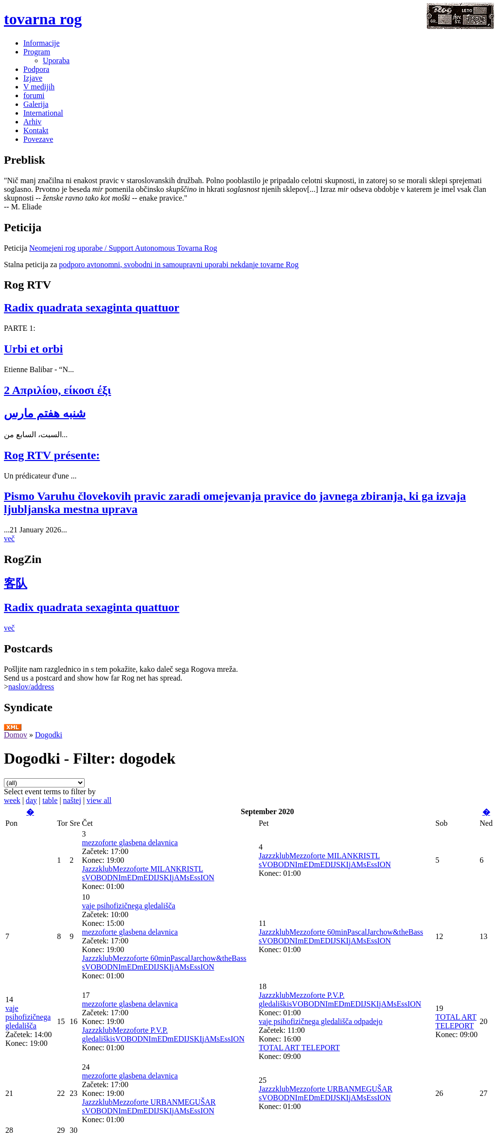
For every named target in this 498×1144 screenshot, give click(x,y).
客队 (15, 583)
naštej (72, 800)
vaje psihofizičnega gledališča (128, 906)
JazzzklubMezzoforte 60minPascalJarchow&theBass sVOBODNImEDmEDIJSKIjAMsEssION (164, 962)
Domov (15, 735)
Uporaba (56, 60)
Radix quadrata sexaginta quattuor (91, 307)
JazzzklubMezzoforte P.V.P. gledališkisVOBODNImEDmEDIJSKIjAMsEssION (163, 1034)
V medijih (38, 87)
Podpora (36, 69)
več (9, 538)
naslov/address (31, 687)
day (31, 800)
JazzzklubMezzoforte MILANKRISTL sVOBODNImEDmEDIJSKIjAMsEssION (148, 873)
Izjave (32, 78)
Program (36, 52)
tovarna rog (43, 19)
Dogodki (48, 735)
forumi (34, 95)
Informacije (41, 43)
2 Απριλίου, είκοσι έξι (57, 390)
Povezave (38, 139)
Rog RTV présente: (52, 455)
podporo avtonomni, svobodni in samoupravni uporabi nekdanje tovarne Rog (179, 264)
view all (99, 800)
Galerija (36, 104)
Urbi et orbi (33, 348)
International (43, 113)
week (12, 800)
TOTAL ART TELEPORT (299, 1047)
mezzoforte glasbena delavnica (130, 842)
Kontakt (36, 130)
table (49, 800)
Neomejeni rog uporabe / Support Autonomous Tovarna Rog (123, 248)
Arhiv (32, 122)
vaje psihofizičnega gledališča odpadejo (321, 1021)
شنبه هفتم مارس (45, 413)
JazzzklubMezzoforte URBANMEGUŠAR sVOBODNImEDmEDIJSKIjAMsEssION (148, 1106)
